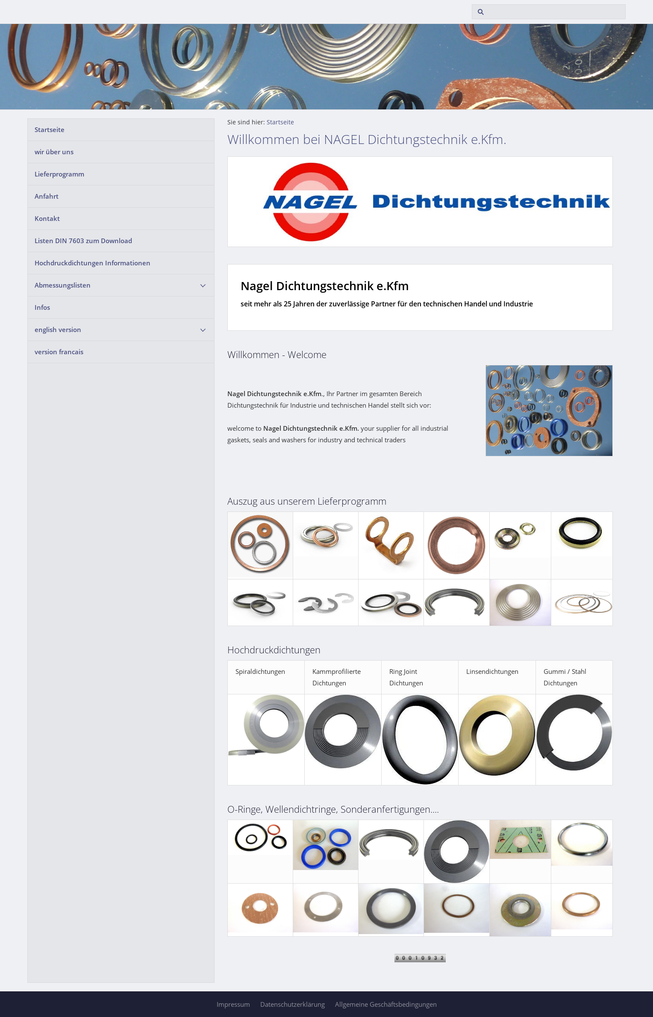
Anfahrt (47, 196)
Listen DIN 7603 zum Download (83, 240)
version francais (59, 351)
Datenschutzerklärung (292, 1004)
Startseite (50, 129)
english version (58, 329)
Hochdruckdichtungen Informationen (92, 263)
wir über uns (54, 151)
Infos (42, 307)
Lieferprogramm (59, 174)
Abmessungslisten (63, 285)
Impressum (233, 1004)
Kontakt (47, 218)
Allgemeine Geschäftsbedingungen (386, 1004)
